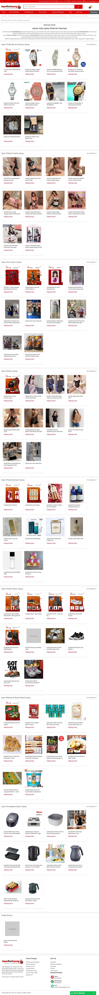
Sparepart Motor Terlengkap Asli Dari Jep (58, 16)
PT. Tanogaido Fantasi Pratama (15, 977)
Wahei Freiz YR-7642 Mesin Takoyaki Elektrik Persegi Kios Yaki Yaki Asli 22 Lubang (11, 900)
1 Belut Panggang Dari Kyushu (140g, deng (78, 16)
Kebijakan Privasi (30, 966)
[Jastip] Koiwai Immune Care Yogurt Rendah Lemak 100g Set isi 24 (33, 791)
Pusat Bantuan (29, 12)
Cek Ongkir (53, 966)
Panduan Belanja (30, 968)
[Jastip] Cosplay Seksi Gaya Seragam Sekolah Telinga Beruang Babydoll (54, 180)
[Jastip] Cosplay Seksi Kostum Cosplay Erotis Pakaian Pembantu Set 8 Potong (33, 213)
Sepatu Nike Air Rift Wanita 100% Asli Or (38, 16)
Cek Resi (52, 968)
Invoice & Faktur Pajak (31, 972)
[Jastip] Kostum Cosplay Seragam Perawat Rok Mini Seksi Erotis (12, 213)
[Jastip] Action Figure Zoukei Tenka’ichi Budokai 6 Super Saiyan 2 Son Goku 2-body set (32, 356)
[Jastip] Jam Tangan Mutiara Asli (12, 136)
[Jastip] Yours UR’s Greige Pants (33, 463)
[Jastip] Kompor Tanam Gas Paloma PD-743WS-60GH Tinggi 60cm (33, 833)
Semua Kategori (15, 12)
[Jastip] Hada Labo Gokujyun (32, 505)
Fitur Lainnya (43, 12)
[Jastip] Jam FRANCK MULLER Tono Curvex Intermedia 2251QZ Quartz (55, 71)
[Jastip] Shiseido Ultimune (10, 505)
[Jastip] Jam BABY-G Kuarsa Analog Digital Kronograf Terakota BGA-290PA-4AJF (32, 104)
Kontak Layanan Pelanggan (32, 962)
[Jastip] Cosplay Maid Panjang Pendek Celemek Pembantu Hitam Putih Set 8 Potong (33, 247)
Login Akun (79, 12)
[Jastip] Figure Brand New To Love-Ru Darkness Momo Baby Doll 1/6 (75, 289)
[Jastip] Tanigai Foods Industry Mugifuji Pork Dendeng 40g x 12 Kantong (55, 758)
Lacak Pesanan (54, 970)
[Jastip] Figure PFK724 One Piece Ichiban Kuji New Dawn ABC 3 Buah (76, 322)
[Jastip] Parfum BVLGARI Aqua (32, 538)
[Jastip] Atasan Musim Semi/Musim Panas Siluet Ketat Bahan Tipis (54, 431)
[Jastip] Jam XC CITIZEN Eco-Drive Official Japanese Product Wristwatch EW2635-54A (76, 71)
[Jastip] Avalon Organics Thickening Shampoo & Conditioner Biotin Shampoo (75, 506)
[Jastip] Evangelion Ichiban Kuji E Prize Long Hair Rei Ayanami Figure (55, 322)
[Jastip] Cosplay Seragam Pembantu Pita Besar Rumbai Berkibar (54, 213)
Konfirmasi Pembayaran (56, 964)
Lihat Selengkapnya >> (92, 44)
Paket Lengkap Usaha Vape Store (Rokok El (17, 16)
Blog (70, 12)
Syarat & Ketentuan (31, 964)
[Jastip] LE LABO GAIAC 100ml (75, 538)
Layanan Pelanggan (58, 12)
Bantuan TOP (29, 975)
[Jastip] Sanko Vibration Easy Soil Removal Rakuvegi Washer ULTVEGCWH (55, 833)
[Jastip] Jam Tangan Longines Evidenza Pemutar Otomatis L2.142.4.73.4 (32, 71)
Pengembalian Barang (31, 970)
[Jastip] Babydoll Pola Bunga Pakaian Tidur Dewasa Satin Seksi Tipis (33, 431)
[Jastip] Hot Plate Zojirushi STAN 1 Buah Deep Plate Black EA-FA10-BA (12, 867)
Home (4, 12)
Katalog (94, 12)
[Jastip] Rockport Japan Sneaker (33, 614)
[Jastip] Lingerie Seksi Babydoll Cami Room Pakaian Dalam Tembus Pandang (76, 180)
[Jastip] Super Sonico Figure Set (33, 321)
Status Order (58, 1)
